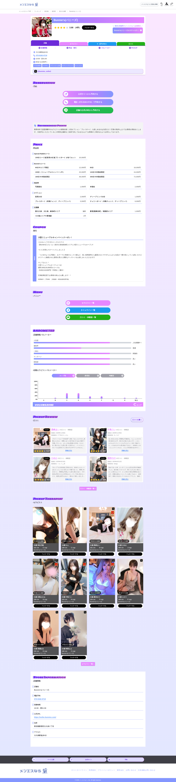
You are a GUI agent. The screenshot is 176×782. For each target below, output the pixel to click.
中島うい (112, 429)
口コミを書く (137, 420)
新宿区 (54, 11)
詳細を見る (68, 450)
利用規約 (92, 770)
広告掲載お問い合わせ (146, 770)
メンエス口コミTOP (25, 11)
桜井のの (112, 458)
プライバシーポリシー (106, 770)
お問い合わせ (131, 770)
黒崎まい (55, 429)
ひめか (54, 458)
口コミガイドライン (79, 770)
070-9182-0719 (41, 55)
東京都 (46, 11)
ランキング (37, 11)
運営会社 (120, 770)
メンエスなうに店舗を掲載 (149, 4)
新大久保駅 (62, 11)
